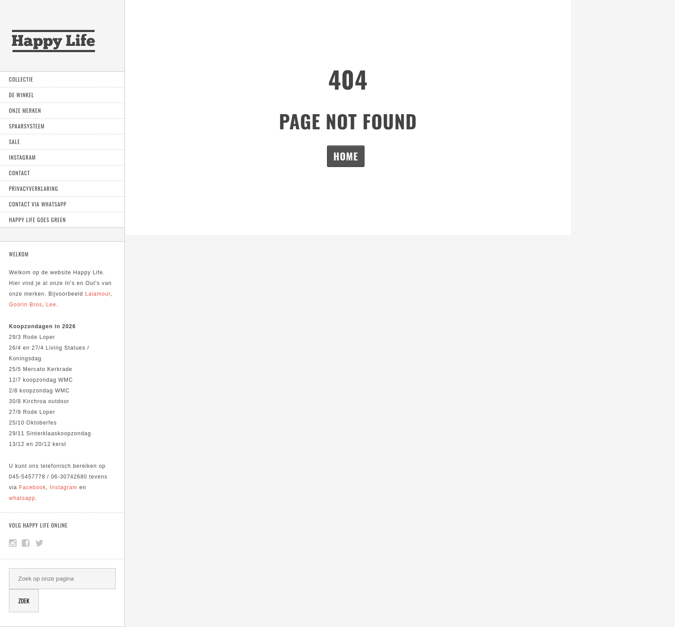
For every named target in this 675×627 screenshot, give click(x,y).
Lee (51, 304)
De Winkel (21, 95)
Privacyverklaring (33, 188)
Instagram (22, 157)
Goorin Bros (25, 304)
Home (345, 156)
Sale (14, 141)
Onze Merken (25, 110)
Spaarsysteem (27, 126)
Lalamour (97, 294)
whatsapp (22, 498)
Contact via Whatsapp (37, 204)
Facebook (32, 487)
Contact (19, 173)
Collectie (21, 79)
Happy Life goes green (37, 219)
